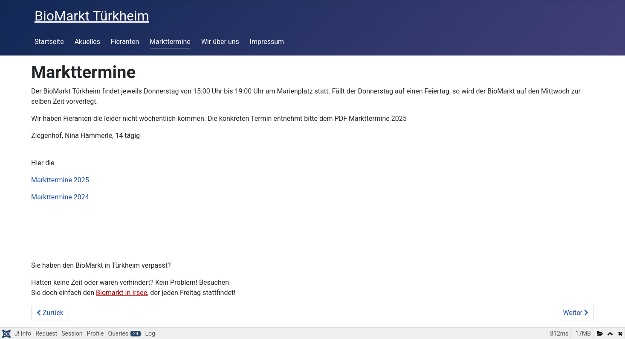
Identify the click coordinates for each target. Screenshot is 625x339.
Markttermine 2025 (60, 180)
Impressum (267, 42)
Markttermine (170, 42)
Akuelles (87, 42)
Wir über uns (220, 42)
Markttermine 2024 (60, 197)
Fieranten (125, 42)
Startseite (49, 42)
